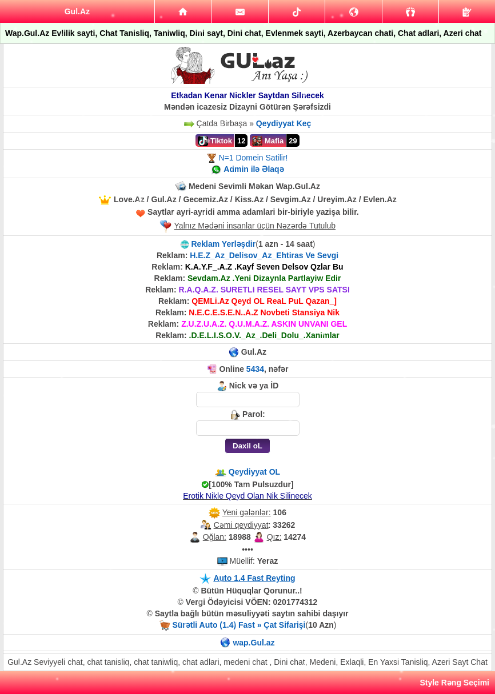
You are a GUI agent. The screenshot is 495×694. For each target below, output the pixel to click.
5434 (255, 369)
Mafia (268, 141)
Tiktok (215, 141)
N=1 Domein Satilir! (253, 157)
